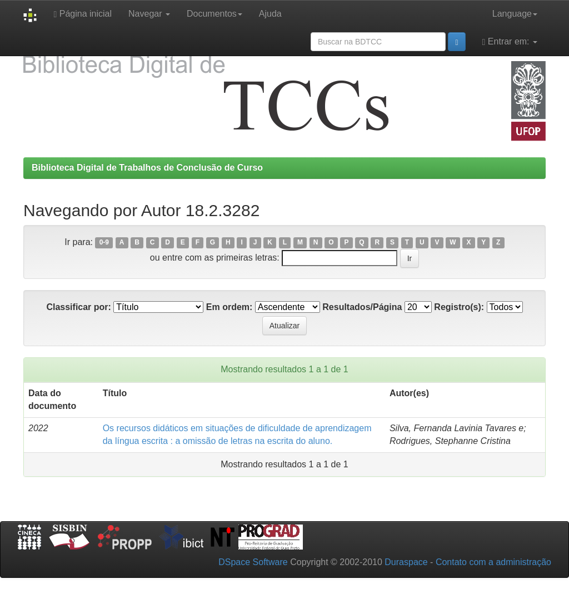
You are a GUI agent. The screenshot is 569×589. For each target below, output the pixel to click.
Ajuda (270, 13)
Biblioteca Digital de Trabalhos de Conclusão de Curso (147, 167)
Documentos (214, 13)
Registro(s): (459, 307)
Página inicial (82, 14)
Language (514, 13)
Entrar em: (509, 42)
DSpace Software (253, 562)
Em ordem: (229, 307)
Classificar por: (78, 307)
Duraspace (406, 562)
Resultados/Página (362, 307)
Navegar (149, 13)
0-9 (104, 243)
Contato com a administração (493, 562)
